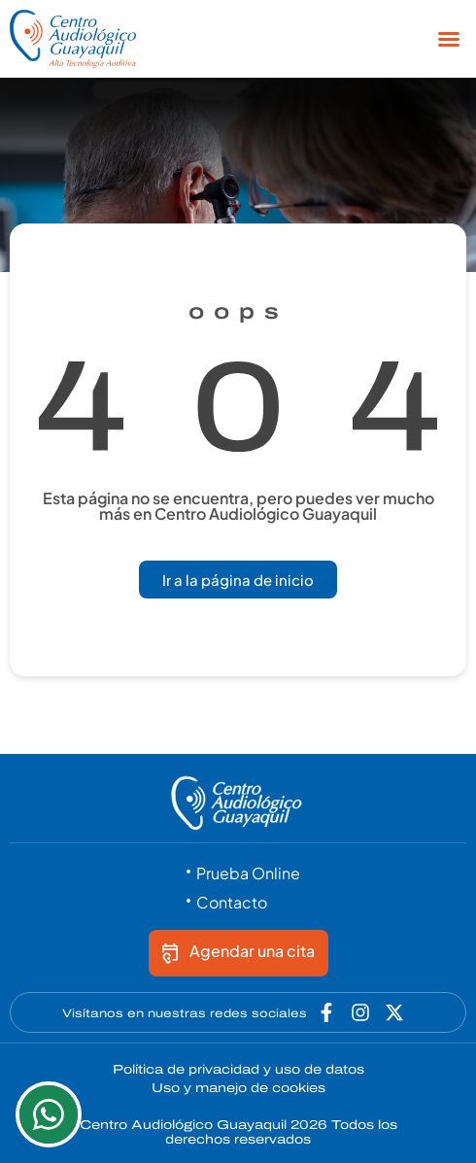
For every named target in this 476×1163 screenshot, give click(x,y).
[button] (448, 38)
